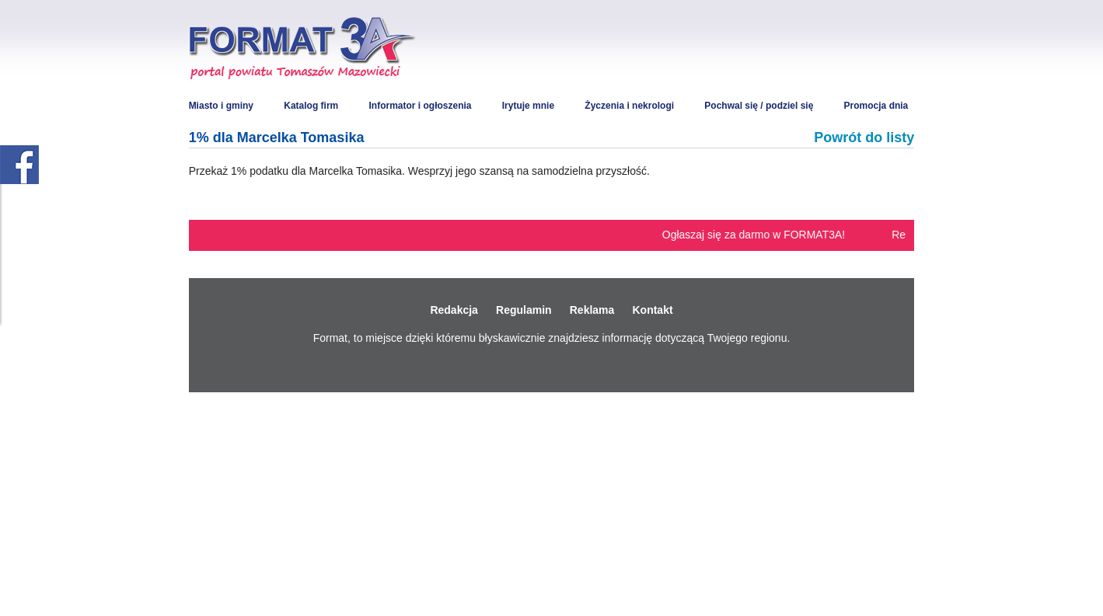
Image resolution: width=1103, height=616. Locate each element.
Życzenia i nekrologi (629, 105)
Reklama (592, 310)
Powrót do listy (864, 137)
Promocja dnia (876, 105)
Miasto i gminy (221, 105)
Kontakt (652, 310)
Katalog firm (311, 105)
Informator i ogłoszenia (419, 105)
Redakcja (453, 310)
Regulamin (524, 310)
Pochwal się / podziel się (758, 105)
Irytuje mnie (528, 105)
